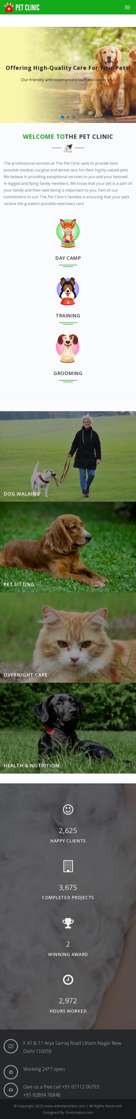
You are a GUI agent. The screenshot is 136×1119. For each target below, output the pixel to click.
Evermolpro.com (79, 1112)
